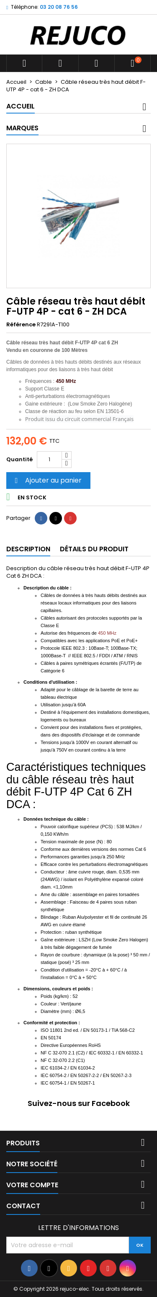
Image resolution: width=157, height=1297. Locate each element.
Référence (21, 324)
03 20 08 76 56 (59, 6)
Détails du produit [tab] (94, 549)
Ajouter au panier (47, 480)
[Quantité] (49, 459)
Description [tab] (28, 549)
